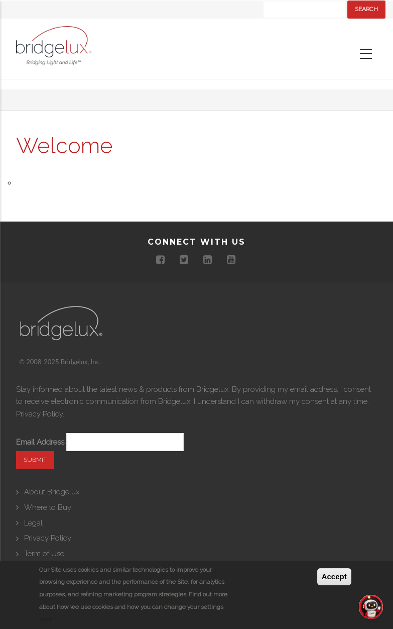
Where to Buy (47, 507)
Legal (33, 523)
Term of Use (44, 553)
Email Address (40, 442)
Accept (334, 576)
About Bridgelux (51, 491)
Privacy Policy (39, 413)
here (45, 619)
